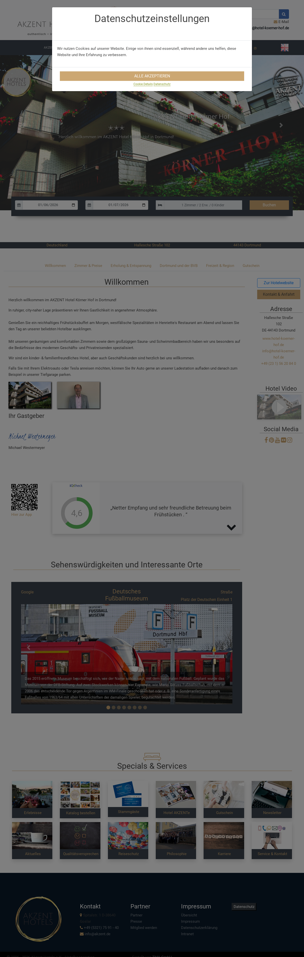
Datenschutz (162, 84)
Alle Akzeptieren (152, 76)
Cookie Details (143, 84)
